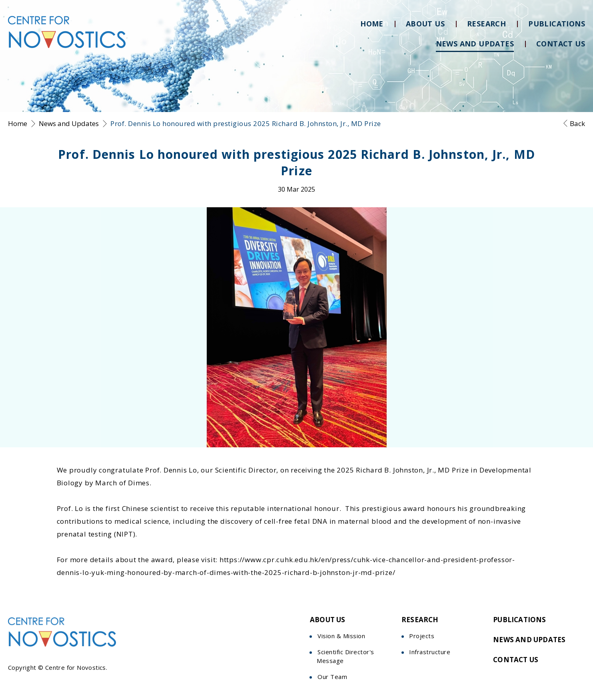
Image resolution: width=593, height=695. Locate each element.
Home (17, 123)
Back (577, 123)
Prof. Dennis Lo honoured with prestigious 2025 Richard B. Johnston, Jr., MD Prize (245, 123)
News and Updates (69, 123)
